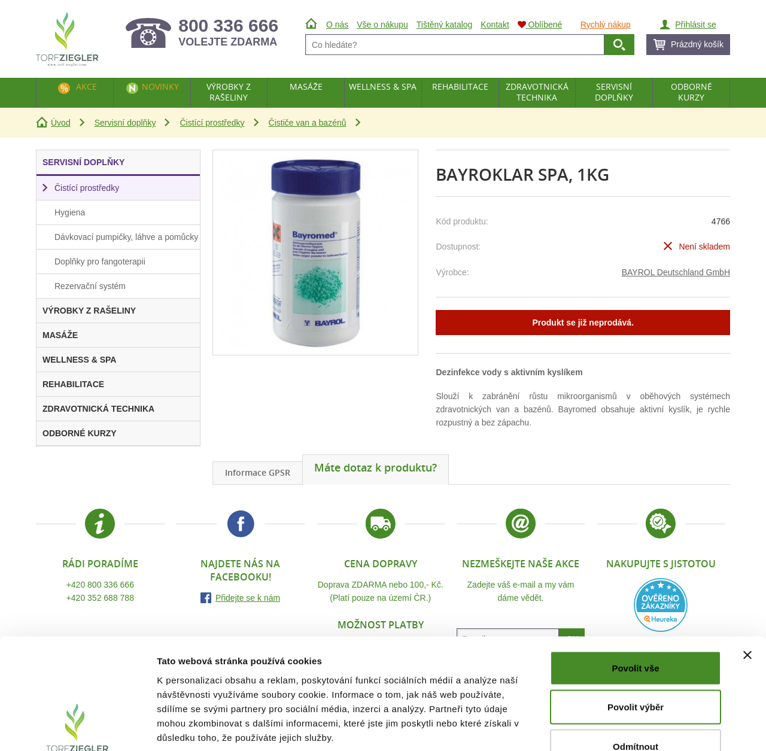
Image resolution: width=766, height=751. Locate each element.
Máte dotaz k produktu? (375, 467)
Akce (86, 86)
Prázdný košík (697, 44)
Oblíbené (540, 24)
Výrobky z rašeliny (228, 92)
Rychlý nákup (605, 24)
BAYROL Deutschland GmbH (676, 272)
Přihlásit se (695, 24)
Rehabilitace (460, 86)
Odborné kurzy (691, 92)
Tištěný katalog (445, 24)
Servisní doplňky (125, 122)
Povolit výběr (635, 633)
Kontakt (495, 24)
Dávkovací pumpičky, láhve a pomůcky (126, 237)
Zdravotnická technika (537, 92)
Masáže (306, 86)
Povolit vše (635, 594)
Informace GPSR (257, 472)
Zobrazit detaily (632, 727)
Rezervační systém (90, 286)
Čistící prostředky (212, 122)
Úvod (61, 122)
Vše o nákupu (382, 24)
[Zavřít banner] (747, 581)
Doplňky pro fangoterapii (99, 261)
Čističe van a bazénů (307, 122)
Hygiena (69, 212)
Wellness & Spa (383, 86)
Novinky (160, 86)
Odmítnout (635, 672)
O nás (337, 24)
